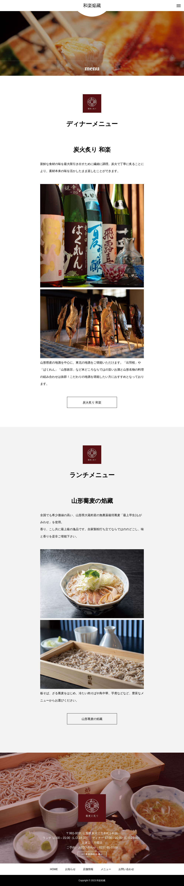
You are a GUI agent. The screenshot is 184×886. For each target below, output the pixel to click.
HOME (54, 869)
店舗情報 (88, 869)
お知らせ (70, 869)
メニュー (106, 869)
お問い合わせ (126, 869)
